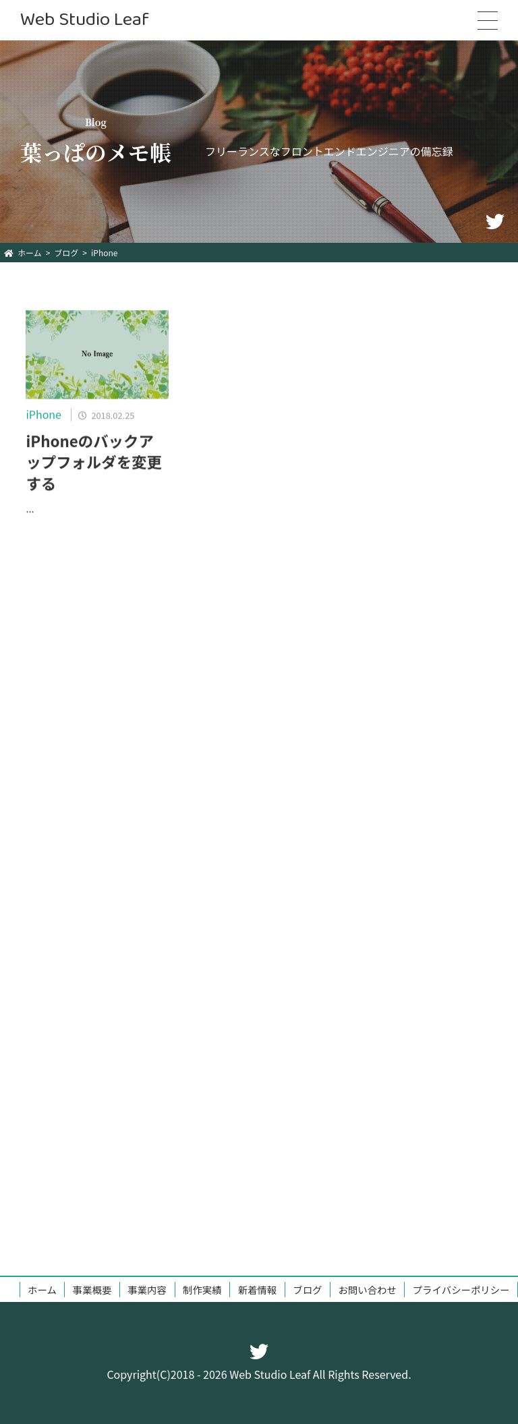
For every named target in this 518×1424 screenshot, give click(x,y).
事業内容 (147, 1289)
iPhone (43, 417)
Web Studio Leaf (84, 19)
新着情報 (257, 1289)
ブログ (307, 1289)
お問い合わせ (367, 1289)
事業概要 (92, 1289)
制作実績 (202, 1289)
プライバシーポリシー (461, 1289)
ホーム (42, 1289)
